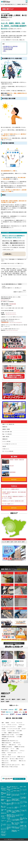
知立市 (2, 701)
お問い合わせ (9, 822)
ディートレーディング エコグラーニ (23, 790)
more (14, 479)
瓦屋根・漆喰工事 (6, 436)
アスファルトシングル (11, 752)
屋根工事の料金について (9, 804)
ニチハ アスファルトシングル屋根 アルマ (23, 802)
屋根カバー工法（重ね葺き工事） (9, 424)
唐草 (3, 722)
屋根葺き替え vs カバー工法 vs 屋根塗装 (16, 827)
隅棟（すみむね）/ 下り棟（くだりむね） (10, 766)
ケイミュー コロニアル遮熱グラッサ (23, 810)
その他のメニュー (23, 828)
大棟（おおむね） (5, 748)
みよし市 (8, 699)
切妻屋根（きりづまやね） (19, 746)
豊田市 (13, 699)
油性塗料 (20, 726)
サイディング (21, 724)
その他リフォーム (6, 448)
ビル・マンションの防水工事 (8, 451)
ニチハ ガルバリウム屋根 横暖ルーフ (23, 797)
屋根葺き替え (5, 426)
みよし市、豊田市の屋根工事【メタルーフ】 (11, 839)
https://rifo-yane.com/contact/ (12, 330)
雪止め (9, 754)
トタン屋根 (19, 736)
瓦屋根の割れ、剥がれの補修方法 (15, 831)
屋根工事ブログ (15, 786)
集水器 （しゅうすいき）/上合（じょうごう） (11, 764)
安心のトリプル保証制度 (3, 835)
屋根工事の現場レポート (9, 801)
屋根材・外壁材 (23, 786)
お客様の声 (9, 797)
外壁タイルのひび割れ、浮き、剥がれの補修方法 (15, 815)
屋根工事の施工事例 (9, 795)
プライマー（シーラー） (12, 724)
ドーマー (12, 748)
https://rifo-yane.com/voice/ (10, 314)
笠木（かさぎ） (5, 758)
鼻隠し (18, 748)
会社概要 (8, 818)
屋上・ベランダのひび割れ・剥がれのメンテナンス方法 (15, 823)
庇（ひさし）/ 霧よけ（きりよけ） (17, 758)
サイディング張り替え (7, 441)
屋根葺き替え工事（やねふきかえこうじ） (10, 740)
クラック (13, 722)
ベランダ (3, 730)
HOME (2, 786)
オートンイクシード (9, 792)
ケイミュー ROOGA (22, 815)
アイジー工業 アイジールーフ (23, 794)
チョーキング (19, 722)
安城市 (7, 701)
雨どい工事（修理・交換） (7, 431)
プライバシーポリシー (9, 825)
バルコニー (24, 728)
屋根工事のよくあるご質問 (9, 828)
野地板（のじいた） (21, 756)
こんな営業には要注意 (15, 789)
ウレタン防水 (19, 730)
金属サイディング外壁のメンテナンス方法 (15, 803)
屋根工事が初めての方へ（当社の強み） (4, 789)
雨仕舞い (7, 722)
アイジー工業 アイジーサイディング (23, 806)
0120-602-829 (12, 304)
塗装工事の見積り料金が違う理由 (9, 815)
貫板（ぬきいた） (12, 744)
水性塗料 (3, 728)
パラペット (22, 750)
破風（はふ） (4, 744)
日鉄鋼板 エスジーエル (23, 823)
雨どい (23, 764)
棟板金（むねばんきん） (7, 742)
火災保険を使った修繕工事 (9, 811)
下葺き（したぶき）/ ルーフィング (9, 756)
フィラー (3, 724)
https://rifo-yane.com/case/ (10, 312)
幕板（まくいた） (22, 760)
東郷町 (2, 699)
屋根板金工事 (5, 439)
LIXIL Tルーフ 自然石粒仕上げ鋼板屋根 (23, 818)
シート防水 (4, 732)
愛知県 (3, 696)
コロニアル (4, 754)
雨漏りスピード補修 (9, 790)
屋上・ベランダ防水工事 (7, 434)
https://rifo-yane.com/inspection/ (15, 322)
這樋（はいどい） (5, 762)
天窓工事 (4, 446)
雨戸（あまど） (14, 760)
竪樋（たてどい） (14, 750)
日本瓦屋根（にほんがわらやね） (8, 736)
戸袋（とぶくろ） (5, 760)
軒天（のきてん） (17, 742)
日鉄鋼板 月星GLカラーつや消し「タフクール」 (23, 826)
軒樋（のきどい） (5, 750)
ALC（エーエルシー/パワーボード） (9, 726)
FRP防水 (3, 752)
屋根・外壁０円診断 (9, 787)
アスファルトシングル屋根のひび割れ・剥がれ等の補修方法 (15, 799)
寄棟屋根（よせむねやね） (7, 746)
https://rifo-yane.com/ (5, 300)
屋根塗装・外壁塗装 (6, 429)
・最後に (4, 51)
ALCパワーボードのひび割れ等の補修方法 (15, 795)
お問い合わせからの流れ (3, 832)
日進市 (18, 699)
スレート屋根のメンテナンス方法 (15, 808)
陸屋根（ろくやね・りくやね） (8, 734)
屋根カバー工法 (5, 738)
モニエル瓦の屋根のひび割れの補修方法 (15, 820)
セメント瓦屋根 (19, 734)
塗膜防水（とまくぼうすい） (14, 732)
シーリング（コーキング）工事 (14, 728)
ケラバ (19, 744)
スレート (20, 752)
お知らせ (9, 819)
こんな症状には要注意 (15, 791)
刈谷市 (23, 699)
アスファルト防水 (11, 730)
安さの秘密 (9, 807)
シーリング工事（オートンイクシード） (10, 443)
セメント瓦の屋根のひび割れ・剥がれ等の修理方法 (15, 811)
